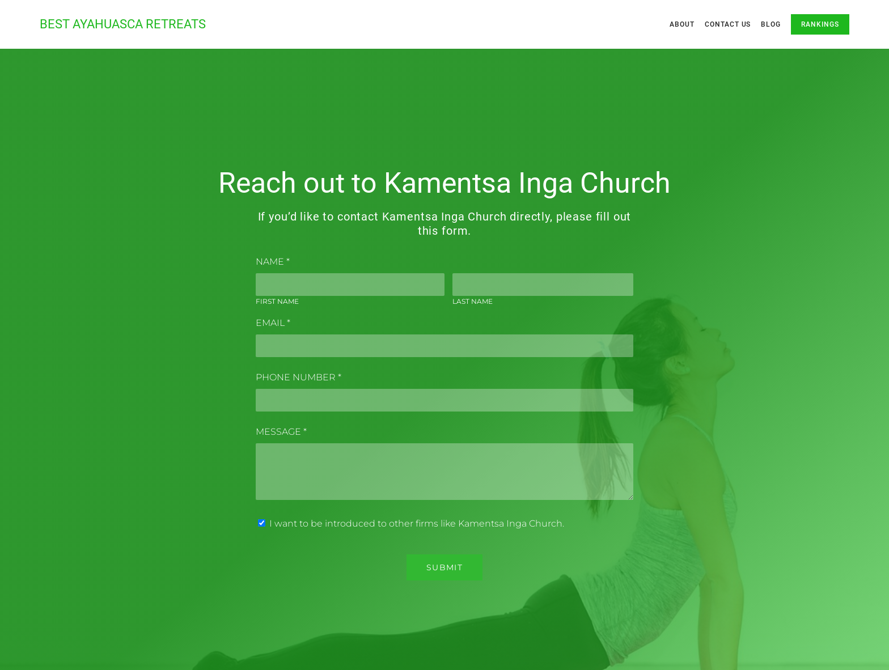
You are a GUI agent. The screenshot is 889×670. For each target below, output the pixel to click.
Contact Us (728, 24)
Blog (771, 24)
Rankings (820, 24)
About (682, 24)
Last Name (472, 301)
